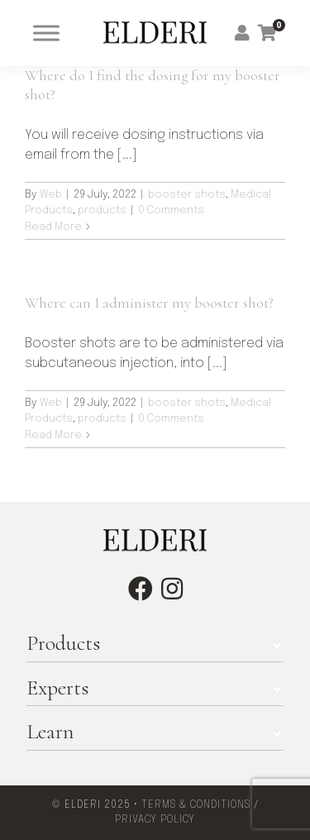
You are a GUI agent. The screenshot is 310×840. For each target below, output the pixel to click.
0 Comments (171, 210)
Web (51, 194)
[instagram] (172, 588)
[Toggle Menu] (46, 33)
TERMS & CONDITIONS (195, 805)
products (102, 210)
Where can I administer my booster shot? (149, 303)
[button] (155, 643)
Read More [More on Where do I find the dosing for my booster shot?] (53, 227)
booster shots (187, 194)
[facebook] (140, 588)
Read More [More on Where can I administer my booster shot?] (53, 435)
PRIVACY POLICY (155, 820)
